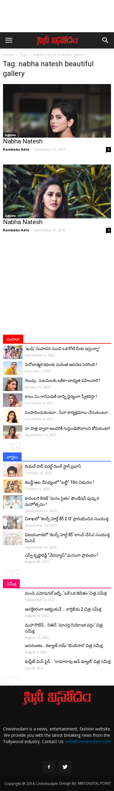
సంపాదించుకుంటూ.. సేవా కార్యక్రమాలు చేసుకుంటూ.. (67, 412)
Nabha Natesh (22, 141)
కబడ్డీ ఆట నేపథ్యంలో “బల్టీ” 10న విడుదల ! (59, 482)
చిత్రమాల (10, 135)
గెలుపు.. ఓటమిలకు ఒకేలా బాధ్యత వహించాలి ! (62, 380)
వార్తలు (12, 457)
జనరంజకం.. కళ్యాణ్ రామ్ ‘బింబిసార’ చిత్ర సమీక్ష (64, 645)
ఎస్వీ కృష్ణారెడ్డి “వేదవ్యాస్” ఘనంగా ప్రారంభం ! (61, 555)
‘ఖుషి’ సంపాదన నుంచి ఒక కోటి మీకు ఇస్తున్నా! (62, 348)
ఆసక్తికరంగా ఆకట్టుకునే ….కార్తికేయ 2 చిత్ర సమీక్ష (63, 609)
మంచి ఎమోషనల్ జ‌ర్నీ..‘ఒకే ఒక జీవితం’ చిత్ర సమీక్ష (66, 593)
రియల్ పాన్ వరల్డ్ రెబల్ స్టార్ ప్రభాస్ (53, 466)
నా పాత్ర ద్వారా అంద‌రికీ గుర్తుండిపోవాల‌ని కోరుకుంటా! (67, 428)
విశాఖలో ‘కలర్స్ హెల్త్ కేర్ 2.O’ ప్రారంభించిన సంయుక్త (66, 518)
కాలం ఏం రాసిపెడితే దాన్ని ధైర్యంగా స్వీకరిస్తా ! (61, 396)
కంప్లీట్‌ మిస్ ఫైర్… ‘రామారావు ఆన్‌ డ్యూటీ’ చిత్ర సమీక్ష (67, 661)
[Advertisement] (57, 19)
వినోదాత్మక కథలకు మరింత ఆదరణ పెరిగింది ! (61, 364)
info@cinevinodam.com (88, 741)
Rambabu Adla (16, 149)
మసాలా (13, 339)
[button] (105, 40)
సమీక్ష (11, 583)
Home (8, 54)
